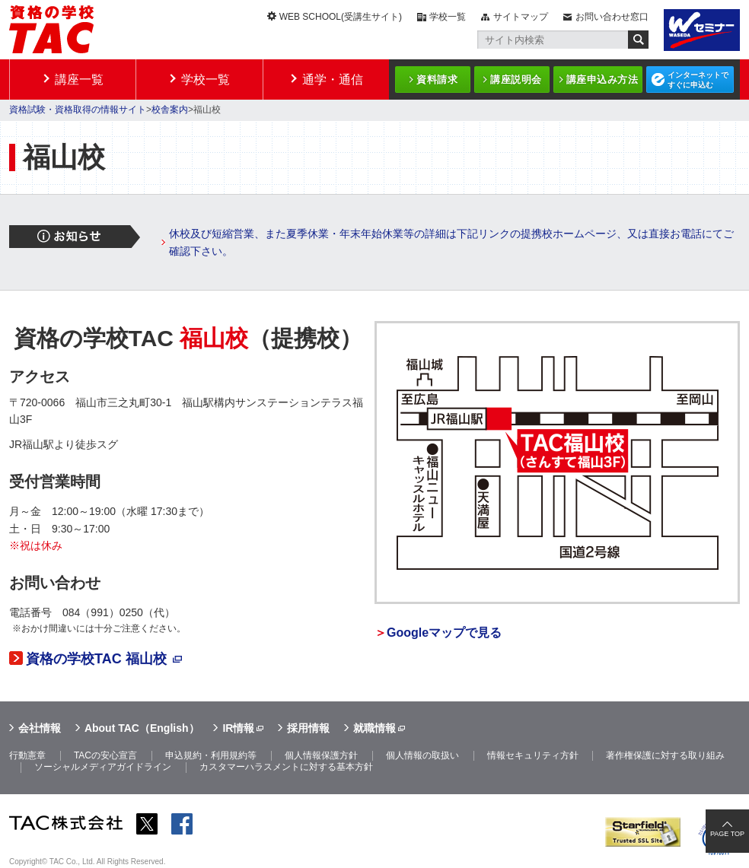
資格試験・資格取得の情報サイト (77, 109)
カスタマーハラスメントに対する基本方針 (286, 766)
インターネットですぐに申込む (698, 80)
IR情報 (238, 728)
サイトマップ (520, 16)
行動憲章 (27, 755)
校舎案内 (169, 109)
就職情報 (374, 728)
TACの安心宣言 (105, 755)
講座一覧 (79, 79)
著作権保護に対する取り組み (665, 755)
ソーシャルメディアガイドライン (102, 766)
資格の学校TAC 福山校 (96, 658)
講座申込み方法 (602, 79)
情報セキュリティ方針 (532, 755)
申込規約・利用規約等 (211, 755)
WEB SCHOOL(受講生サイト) (340, 16)
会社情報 (39, 728)
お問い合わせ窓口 (612, 16)
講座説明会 (516, 79)
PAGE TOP (727, 834)
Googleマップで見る (444, 632)
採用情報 (308, 728)
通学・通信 (332, 79)
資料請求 (436, 79)
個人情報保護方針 (321, 755)
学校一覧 (447, 16)
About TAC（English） (141, 728)
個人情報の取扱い (422, 755)
